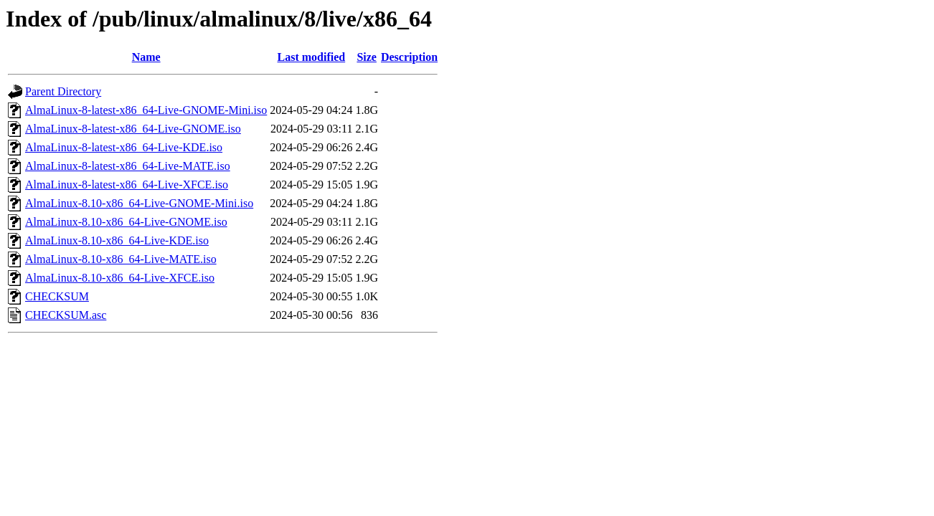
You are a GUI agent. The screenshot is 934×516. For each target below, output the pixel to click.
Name (146, 57)
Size (367, 57)
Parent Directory (63, 91)
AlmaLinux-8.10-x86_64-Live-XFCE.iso (119, 278)
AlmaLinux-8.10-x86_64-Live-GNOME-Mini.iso (139, 203)
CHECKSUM (57, 296)
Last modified (312, 57)
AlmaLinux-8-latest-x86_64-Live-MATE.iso (127, 166)
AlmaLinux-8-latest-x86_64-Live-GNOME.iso (133, 129)
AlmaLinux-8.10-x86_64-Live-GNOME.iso (126, 222)
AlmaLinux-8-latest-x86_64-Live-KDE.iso (123, 147)
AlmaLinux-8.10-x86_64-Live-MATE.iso (121, 259)
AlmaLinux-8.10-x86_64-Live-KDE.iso (117, 240)
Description (409, 57)
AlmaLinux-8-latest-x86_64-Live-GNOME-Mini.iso (146, 110)
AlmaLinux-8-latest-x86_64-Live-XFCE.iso (126, 184)
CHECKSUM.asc (65, 315)
